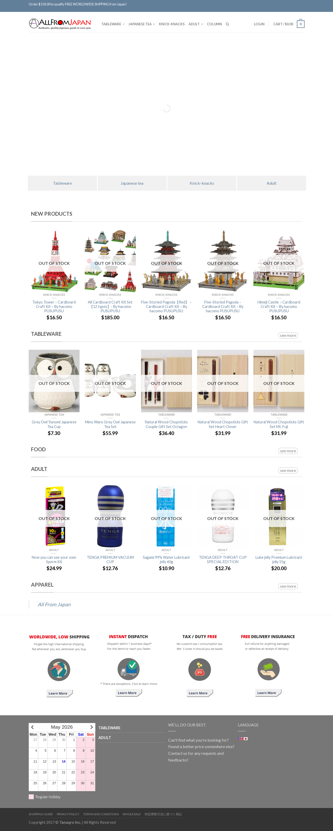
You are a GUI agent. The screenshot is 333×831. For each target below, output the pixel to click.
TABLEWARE (111, 24)
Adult (194, 24)
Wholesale (132, 814)
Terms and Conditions (101, 814)
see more (288, 335)
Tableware (62, 183)
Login (258, 24)
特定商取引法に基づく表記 (163, 814)
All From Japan (54, 604)
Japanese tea (140, 24)
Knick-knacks (172, 24)
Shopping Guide (41, 814)
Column (214, 24)
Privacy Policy (68, 814)
